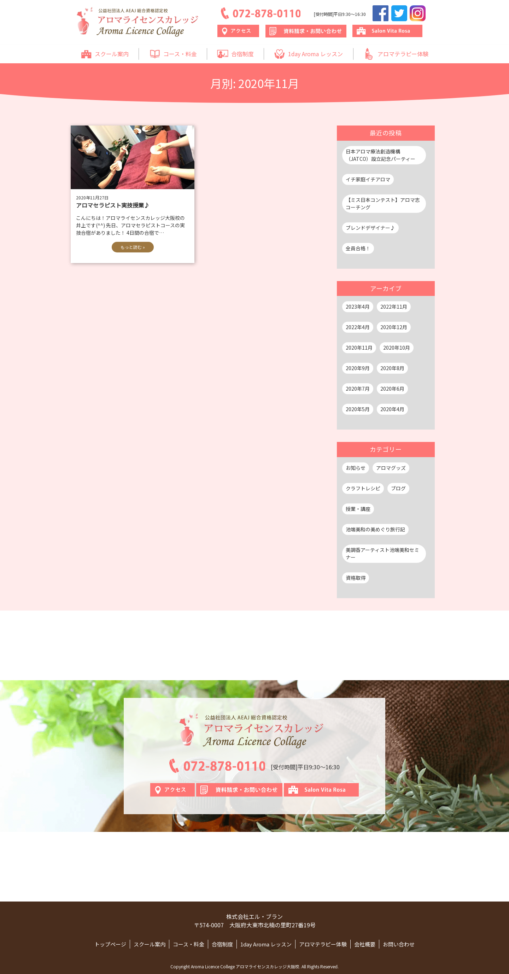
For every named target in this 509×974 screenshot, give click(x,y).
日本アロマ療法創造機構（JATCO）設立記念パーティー (380, 155)
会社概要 (364, 944)
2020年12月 (393, 327)
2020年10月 (396, 347)
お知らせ (355, 467)
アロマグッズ (391, 467)
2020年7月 (358, 388)
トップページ (110, 944)
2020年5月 (358, 409)
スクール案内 (105, 54)
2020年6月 (392, 388)
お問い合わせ (399, 944)
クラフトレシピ (363, 488)
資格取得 (355, 577)
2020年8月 (392, 368)
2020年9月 (358, 368)
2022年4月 (358, 327)
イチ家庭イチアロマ (368, 179)
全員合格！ (358, 248)
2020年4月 (392, 409)
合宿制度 (235, 54)
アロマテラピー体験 (395, 54)
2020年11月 (359, 347)
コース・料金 (173, 54)
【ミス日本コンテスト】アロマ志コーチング (383, 203)
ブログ (398, 488)
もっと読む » (133, 247)
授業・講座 (358, 508)
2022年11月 (393, 306)
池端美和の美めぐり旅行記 (375, 529)
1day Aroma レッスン (308, 54)
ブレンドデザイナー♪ (370, 227)
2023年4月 (358, 306)
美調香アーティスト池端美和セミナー (382, 553)
